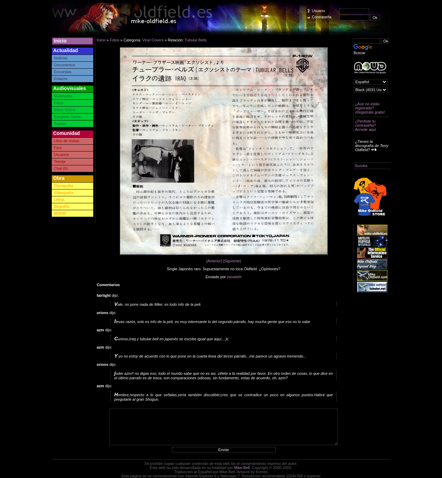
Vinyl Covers (153, 40)
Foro (58, 148)
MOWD (60, 213)
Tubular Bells (196, 40)
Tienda (59, 161)
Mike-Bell (242, 468)
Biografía (61, 206)
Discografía (63, 186)
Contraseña (322, 17)
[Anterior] (214, 261)
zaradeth (234, 277)
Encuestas (62, 72)
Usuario (318, 11)
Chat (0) (61, 168)
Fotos (59, 103)
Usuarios (61, 155)
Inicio (60, 40)
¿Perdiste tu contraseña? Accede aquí (365, 125)
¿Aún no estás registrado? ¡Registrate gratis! (370, 108)
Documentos (64, 65)
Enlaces (60, 79)
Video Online (65, 110)
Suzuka (361, 166)
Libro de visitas (66, 141)
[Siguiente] (232, 261)
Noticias (60, 58)
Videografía (63, 193)
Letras (59, 199)
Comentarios (108, 285)
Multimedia (63, 96)
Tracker (60, 123)
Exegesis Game (67, 117)
